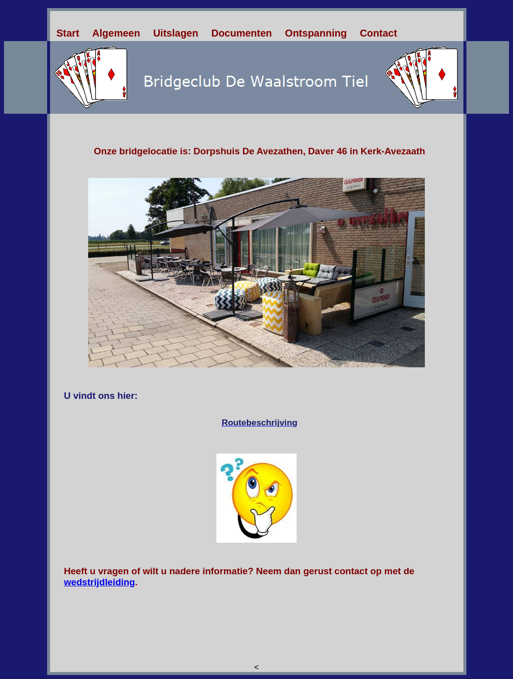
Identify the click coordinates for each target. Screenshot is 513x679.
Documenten (241, 33)
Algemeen (116, 33)
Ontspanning (316, 33)
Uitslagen (175, 33)
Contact (378, 33)
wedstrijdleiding (99, 582)
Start (68, 33)
